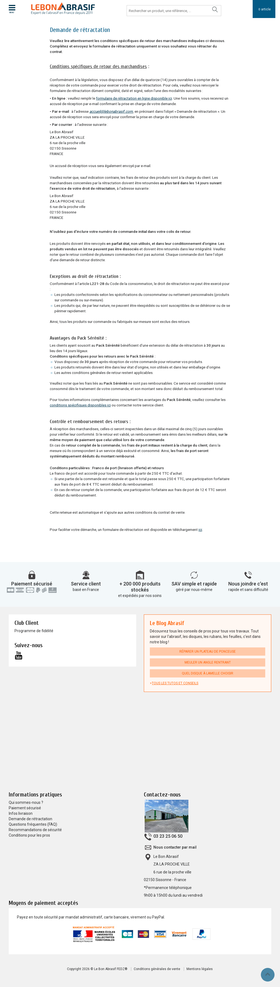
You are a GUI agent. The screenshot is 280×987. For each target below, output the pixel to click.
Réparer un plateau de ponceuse (207, 651)
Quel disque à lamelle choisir (207, 673)
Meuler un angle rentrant (208, 662)
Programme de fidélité (33, 631)
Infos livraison (21, 813)
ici (200, 530)
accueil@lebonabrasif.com (111, 111)
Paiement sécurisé (31, 584)
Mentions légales (199, 969)
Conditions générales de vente (157, 969)
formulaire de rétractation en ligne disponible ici (134, 98)
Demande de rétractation (30, 819)
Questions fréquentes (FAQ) (33, 824)
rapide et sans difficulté (248, 589)
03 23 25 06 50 (167, 836)
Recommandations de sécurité (35, 830)
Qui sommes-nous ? (26, 802)
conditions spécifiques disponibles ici (80, 405)
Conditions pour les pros (29, 835)
